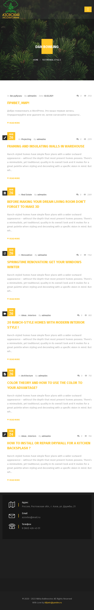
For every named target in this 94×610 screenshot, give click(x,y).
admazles (32, 96)
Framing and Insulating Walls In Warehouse (45, 146)
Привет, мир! (18, 103)
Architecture (27, 375)
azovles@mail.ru (31, 517)
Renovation (26, 255)
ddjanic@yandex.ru (53, 602)
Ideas (23, 315)
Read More (13, 123)
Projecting (26, 139)
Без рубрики (16, 96)
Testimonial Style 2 (51, 60)
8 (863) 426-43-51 (31, 528)
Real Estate (26, 194)
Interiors (32, 315)
